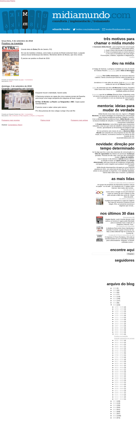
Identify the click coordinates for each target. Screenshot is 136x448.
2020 (115, 300)
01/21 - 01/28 (119, 395)
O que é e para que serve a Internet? (121, 182)
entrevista (128, 82)
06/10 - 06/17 (119, 363)
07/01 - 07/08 (119, 357)
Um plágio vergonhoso (126, 198)
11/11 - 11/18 (119, 317)
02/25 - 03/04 (119, 388)
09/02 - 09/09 (119, 334)
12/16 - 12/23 (119, 309)
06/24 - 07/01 (119, 359)
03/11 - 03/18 (119, 384)
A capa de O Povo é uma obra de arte (121, 235)
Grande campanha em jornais (17, 88)
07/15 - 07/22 (119, 353)
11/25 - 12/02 (119, 315)
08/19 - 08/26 (119, 342)
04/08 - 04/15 (119, 378)
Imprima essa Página (7, 1)
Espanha (26, 115)
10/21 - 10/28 (119, 321)
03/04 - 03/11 (119, 386)
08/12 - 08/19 (119, 344)
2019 (115, 303)
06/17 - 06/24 (119, 361)
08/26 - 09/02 (119, 340)
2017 (115, 401)
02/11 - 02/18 (119, 390)
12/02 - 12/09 (119, 313)
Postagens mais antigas (79, 120)
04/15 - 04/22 (119, 376)
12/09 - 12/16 (119, 311)
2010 (115, 416)
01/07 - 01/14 (119, 399)
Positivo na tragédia (12, 43)
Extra (10, 81)
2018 (115, 305)
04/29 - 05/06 (119, 372)
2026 (115, 288)
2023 (115, 294)
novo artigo (112, 70)
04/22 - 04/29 (119, 374)
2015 (115, 405)
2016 (115, 403)
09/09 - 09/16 (119, 332)
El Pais (21, 115)
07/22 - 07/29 (119, 351)
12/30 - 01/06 (119, 307)
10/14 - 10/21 (119, 324)
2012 (115, 411)
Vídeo (94, 87)
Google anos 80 (129, 190)
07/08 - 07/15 (119, 355)
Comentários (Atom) (15, 125)
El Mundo (15, 115)
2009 (115, 418)
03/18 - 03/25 (119, 382)
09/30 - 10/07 (119, 328)
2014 (115, 407)
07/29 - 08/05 (119, 349)
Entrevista (95, 94)
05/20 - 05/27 (119, 365)
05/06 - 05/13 (119, 370)
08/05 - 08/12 (119, 347)
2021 (115, 298)
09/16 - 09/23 (119, 330)
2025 (115, 290)
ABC (10, 115)
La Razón (32, 115)
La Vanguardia (39, 115)
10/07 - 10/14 (119, 326)
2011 (115, 413)
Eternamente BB (128, 217)
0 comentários (29, 80)
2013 (115, 409)
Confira (131, 57)
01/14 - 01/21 (119, 397)
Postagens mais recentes (11, 120)
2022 (115, 296)
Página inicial (45, 120)
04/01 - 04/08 (119, 380)
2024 (115, 292)
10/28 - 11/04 (119, 319)
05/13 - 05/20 (119, 367)
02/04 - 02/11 (119, 392)
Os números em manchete (125, 226)
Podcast (99, 76)
